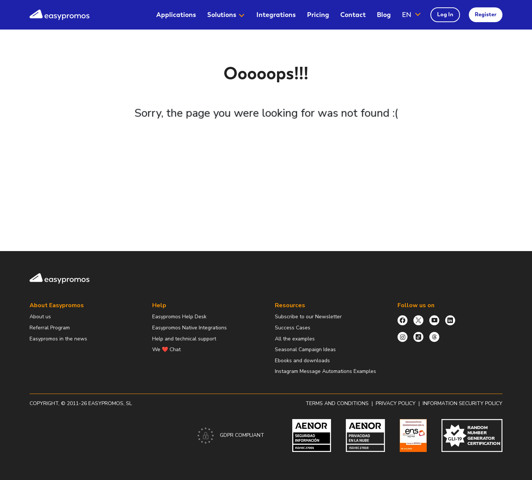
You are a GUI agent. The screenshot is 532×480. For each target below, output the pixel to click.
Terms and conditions (337, 403)
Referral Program (50, 327)
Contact (353, 14)
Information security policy (462, 403)
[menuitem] (176, 14)
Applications (176, 14)
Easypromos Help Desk (179, 316)
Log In (445, 14)
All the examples (295, 338)
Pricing (318, 14)
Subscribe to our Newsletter (308, 316)
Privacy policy (396, 403)
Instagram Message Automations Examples (325, 371)
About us (40, 316)
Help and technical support (184, 338)
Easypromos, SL (110, 403)
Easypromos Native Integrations (189, 327)
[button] (412, 14)
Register (486, 14)
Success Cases (292, 327)
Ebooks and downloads (302, 360)
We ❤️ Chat (166, 349)
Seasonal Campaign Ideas (305, 349)
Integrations (276, 14)
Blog (384, 14)
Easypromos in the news (58, 338)
